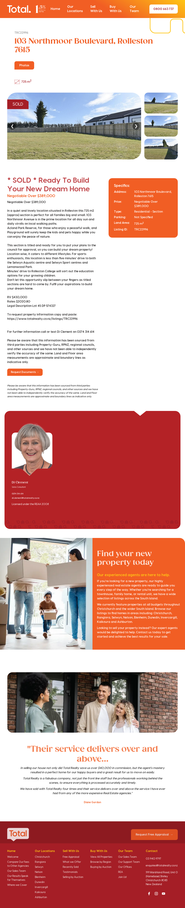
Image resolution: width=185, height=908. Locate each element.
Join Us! (122, 877)
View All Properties (101, 857)
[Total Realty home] (26, 9)
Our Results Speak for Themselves (17, 878)
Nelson (39, 872)
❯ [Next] (136, 126)
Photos (24, 65)
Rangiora (40, 862)
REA (120, 872)
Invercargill (41, 887)
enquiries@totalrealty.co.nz (162, 865)
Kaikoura (40, 892)
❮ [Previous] (12, 126)
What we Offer (72, 862)
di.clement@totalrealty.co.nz (25, 498)
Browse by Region (100, 862)
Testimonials (70, 872)
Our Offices (125, 867)
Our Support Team (129, 862)
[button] (55, 9)
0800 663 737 (163, 9)
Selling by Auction (73, 877)
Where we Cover (17, 885)
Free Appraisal (71, 857)
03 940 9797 (153, 859)
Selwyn (39, 867)
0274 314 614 (17, 494)
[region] (92, 126)
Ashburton (41, 897)
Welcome (12, 857)
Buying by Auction (100, 867)
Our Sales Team (16, 871)
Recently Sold (71, 867)
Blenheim (40, 877)
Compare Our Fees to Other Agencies (18, 864)
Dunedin (40, 882)
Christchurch (42, 857)
